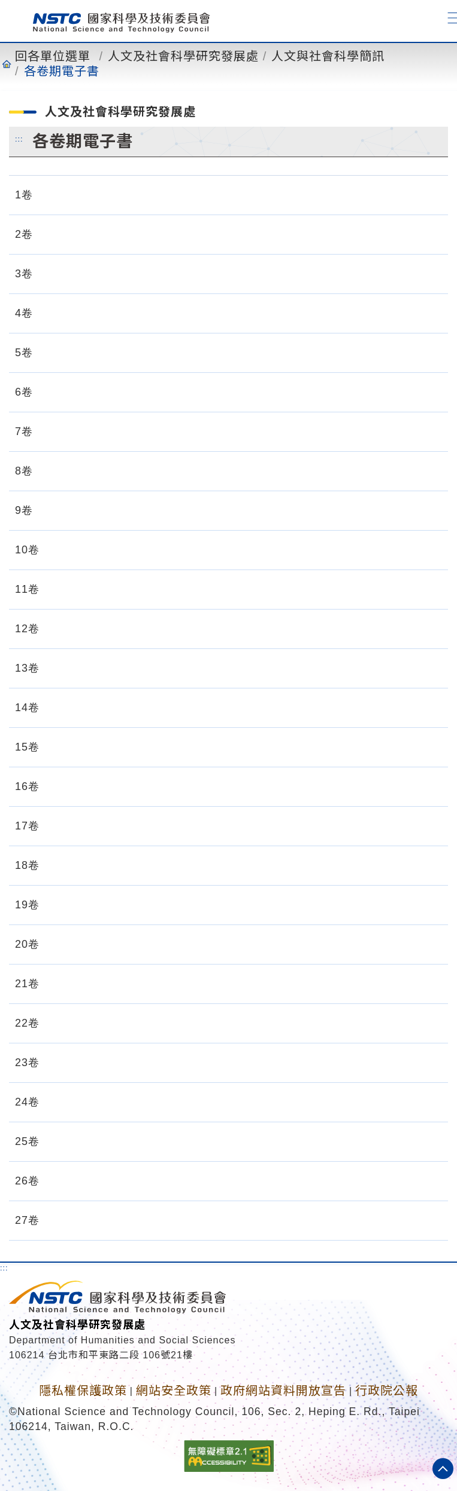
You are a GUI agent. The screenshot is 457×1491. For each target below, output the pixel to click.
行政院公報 (386, 1390)
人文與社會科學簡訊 (328, 56)
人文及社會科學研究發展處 (183, 56)
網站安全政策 (173, 1390)
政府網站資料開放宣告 (283, 1390)
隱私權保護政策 (83, 1390)
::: (19, 138)
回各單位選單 (52, 56)
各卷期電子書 (61, 71)
